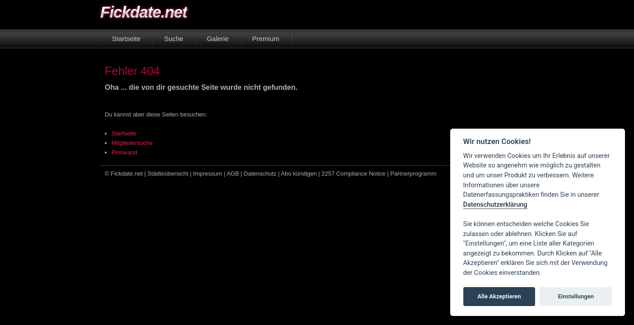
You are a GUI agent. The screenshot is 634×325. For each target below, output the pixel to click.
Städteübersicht (168, 173)
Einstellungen (576, 296)
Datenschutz (260, 173)
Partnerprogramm (413, 173)
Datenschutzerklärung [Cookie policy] (495, 205)
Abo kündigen (299, 173)
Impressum (207, 173)
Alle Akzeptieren (499, 296)
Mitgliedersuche (132, 142)
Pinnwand (124, 152)
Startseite (124, 133)
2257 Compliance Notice (354, 173)
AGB (233, 173)
